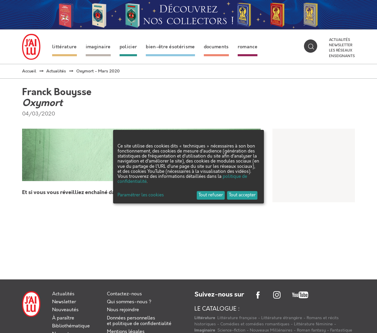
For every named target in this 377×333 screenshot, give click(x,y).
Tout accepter (242, 195)
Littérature (205, 318)
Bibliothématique (71, 326)
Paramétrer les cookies (141, 195)
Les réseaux (340, 51)
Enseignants (342, 56)
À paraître (63, 318)
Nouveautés (65, 310)
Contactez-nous (124, 294)
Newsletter (340, 45)
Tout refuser (211, 195)
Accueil (29, 71)
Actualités (339, 40)
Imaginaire (205, 330)
